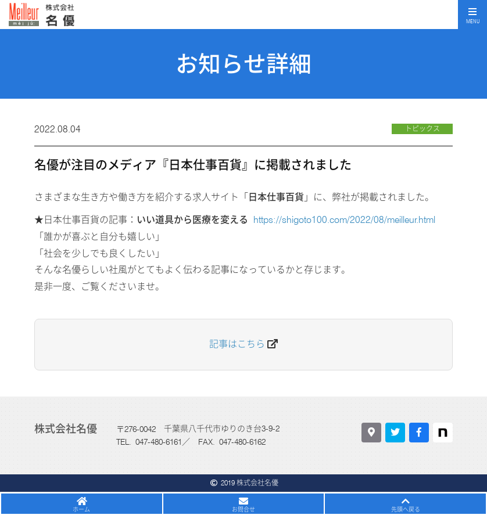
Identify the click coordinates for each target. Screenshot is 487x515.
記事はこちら (237, 344)
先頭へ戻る (405, 509)
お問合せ (243, 509)
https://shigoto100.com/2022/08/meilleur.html (344, 219)
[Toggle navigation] (472, 14)
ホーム (81, 509)
